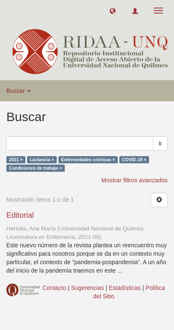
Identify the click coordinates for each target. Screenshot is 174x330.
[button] (112, 10)
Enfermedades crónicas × (88, 159)
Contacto (54, 287)
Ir (160, 143)
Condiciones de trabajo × (35, 167)
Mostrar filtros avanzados (135, 180)
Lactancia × (42, 159)
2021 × (15, 159)
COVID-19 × (134, 159)
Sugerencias (87, 287)
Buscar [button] (18, 90)
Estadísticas (125, 287)
